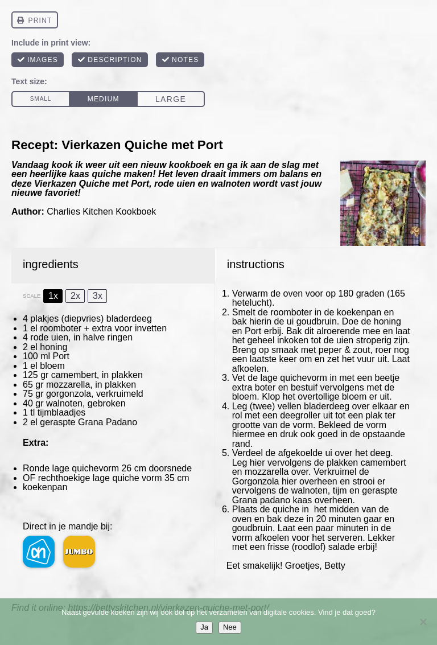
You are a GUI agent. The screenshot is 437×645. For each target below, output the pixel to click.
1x (53, 296)
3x (97, 296)
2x (75, 296)
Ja (204, 627)
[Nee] (422, 621)
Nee (230, 627)
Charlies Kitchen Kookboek (101, 211)
